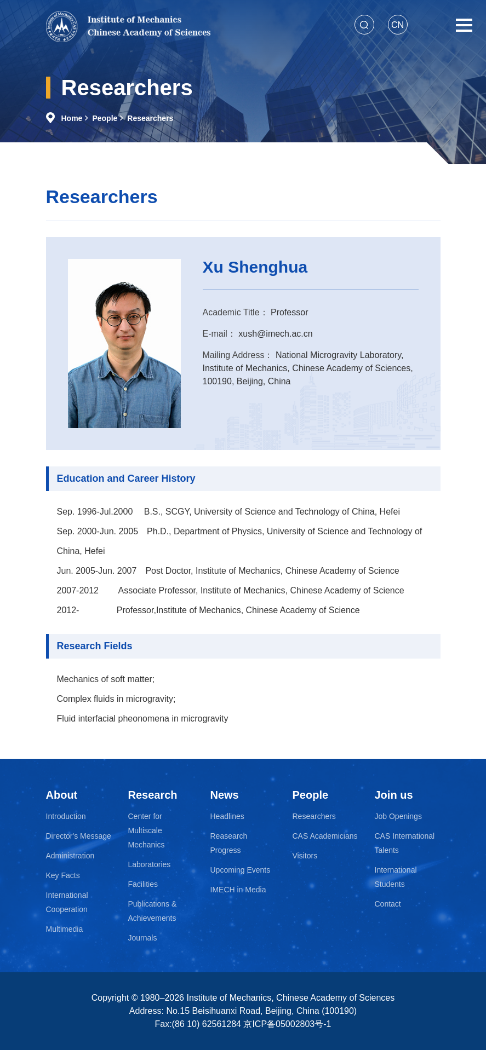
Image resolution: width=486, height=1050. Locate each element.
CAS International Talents (405, 843)
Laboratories (149, 864)
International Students (396, 877)
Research (153, 795)
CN (397, 25)
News (224, 795)
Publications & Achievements (152, 910)
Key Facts (63, 875)
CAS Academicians (325, 836)
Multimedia (64, 929)
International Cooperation (67, 902)
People (104, 118)
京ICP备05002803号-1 (287, 1024)
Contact (388, 903)
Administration (70, 855)
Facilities (143, 884)
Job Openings (398, 816)
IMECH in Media (238, 889)
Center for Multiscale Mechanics (146, 830)
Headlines (227, 816)
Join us (394, 795)
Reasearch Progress (229, 843)
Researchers (150, 118)
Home (72, 118)
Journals (142, 937)
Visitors (305, 855)
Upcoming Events (240, 870)
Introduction (66, 816)
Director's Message (78, 836)
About (62, 795)
